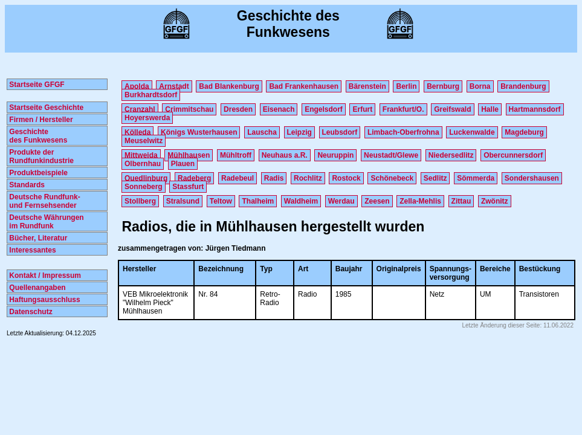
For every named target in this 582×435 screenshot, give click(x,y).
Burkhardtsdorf (150, 95)
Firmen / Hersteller (40, 119)
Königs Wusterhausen (199, 132)
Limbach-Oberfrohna (403, 132)
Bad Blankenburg (229, 86)
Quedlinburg (145, 178)
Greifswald (452, 109)
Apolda (136, 86)
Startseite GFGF (36, 84)
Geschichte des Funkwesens (37, 135)
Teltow (221, 201)
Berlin (406, 86)
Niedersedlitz (451, 155)
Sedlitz (435, 178)
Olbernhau (142, 164)
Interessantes (31, 250)
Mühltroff (235, 155)
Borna (480, 86)
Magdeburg (524, 132)
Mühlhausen (188, 155)
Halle (490, 109)
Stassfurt (188, 186)
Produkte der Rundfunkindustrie (40, 156)
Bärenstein (367, 86)
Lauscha (262, 132)
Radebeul (237, 178)
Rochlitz (308, 178)
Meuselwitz (143, 141)
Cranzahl (139, 109)
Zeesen (376, 201)
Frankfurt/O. (403, 109)
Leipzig (299, 132)
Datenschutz (30, 312)
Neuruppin (335, 155)
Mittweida (141, 155)
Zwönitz (494, 201)
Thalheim (258, 201)
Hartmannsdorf (535, 109)
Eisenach (279, 109)
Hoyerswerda (147, 118)
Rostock (346, 178)
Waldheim (301, 201)
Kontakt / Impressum (44, 275)
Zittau (461, 201)
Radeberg (194, 178)
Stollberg (140, 201)
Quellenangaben (36, 287)
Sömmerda (475, 178)
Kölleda (137, 132)
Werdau (341, 201)
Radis (274, 178)
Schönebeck (391, 178)
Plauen (183, 164)
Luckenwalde (471, 132)
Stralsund (182, 201)
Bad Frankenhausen (303, 86)
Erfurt (362, 109)
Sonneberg (143, 186)
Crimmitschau (189, 109)
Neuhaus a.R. (285, 155)
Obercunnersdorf (513, 155)
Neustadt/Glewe (391, 155)
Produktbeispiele (37, 173)
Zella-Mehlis (420, 201)
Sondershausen (532, 178)
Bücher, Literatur (37, 238)
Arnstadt (174, 86)
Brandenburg (523, 86)
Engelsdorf (324, 109)
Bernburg (443, 86)
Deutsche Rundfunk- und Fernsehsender (43, 201)
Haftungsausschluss (43, 299)
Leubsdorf (340, 132)
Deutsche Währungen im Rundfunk (45, 221)
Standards (26, 185)
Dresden (238, 109)
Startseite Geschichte (45, 107)
